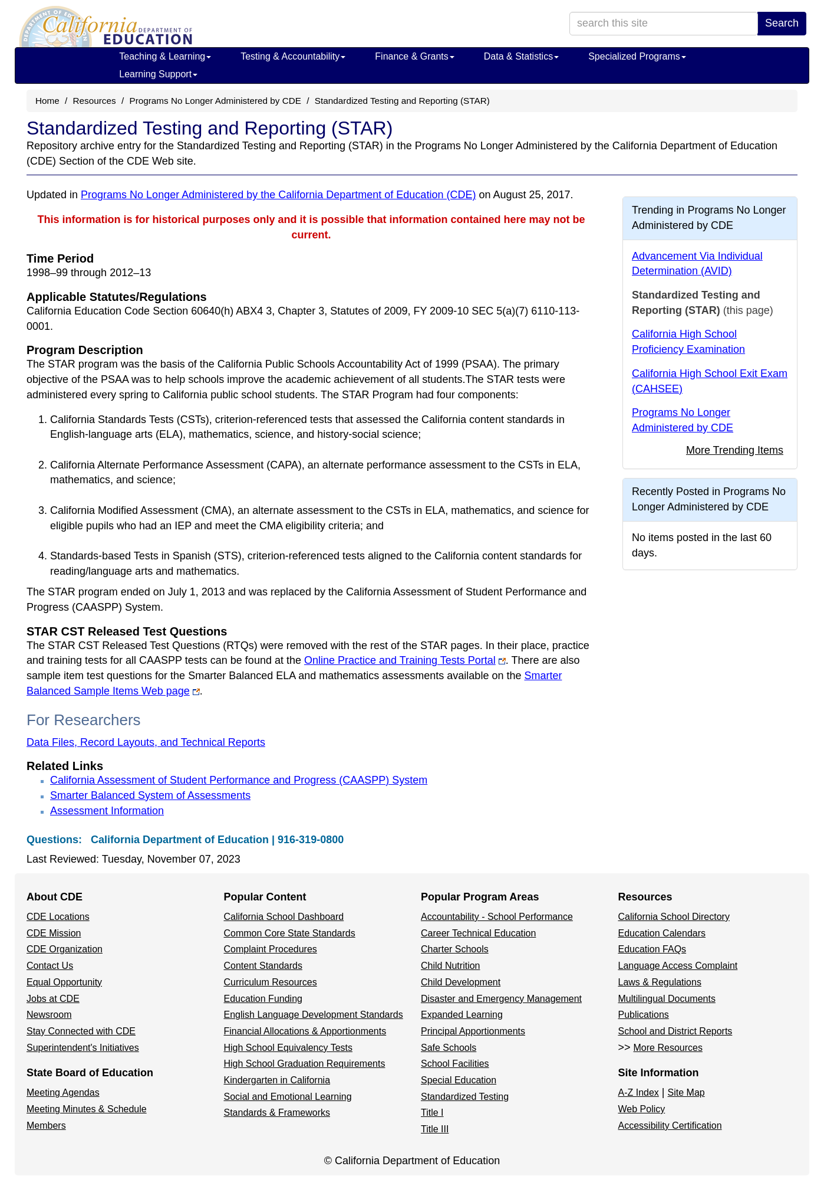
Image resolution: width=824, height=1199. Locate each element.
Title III (435, 1129)
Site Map (686, 1092)
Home (47, 101)
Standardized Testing (465, 1097)
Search (782, 23)
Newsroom (49, 1015)
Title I (432, 1113)
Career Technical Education (478, 933)
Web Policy (641, 1109)
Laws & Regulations (659, 982)
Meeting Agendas (63, 1092)
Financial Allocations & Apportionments (305, 1031)
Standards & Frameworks (277, 1113)
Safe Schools (448, 1048)
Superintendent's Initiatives (83, 1048)
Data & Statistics (521, 56)
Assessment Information (107, 811)
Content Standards (263, 966)
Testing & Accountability (292, 56)
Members (46, 1126)
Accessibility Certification (670, 1126)
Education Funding (263, 999)
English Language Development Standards (313, 1015)
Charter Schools (455, 949)
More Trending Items (734, 450)
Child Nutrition (450, 966)
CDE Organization (65, 949)
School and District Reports (675, 1031)
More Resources (668, 1048)
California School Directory (674, 917)
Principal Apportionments (473, 1031)
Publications (643, 1015)
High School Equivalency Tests (288, 1048)
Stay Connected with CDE (81, 1031)
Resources (94, 101)
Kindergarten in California (277, 1080)
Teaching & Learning (165, 56)
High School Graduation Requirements (304, 1064)
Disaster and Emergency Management (501, 999)
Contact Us (50, 966)
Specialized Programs (637, 56)
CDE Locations (58, 917)
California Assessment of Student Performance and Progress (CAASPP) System (238, 780)
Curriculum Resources (270, 982)
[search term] (663, 23)
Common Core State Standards (289, 933)
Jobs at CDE (53, 999)
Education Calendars (662, 933)
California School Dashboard (284, 917)
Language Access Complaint (678, 966)
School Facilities (455, 1064)
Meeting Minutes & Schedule (87, 1109)
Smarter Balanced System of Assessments (150, 795)
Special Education (458, 1080)
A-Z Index (638, 1092)
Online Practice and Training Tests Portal (400, 660)
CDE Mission (54, 933)
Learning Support (158, 74)
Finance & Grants (414, 56)
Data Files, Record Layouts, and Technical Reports (146, 742)
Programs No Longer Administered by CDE (215, 101)
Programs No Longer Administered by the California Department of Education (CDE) (278, 195)
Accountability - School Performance (497, 917)
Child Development (460, 982)
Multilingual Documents (667, 999)
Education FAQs (652, 949)
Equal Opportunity (64, 982)
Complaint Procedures (270, 949)
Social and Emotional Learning (288, 1097)
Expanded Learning (462, 1015)
